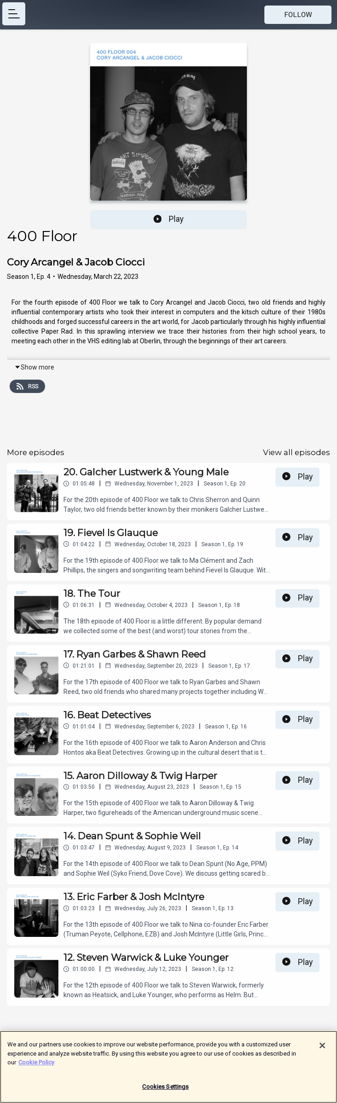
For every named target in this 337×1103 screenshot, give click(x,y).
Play (169, 219)
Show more (34, 367)
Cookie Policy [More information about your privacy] (36, 1066)
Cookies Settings (165, 1091)
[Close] (322, 1050)
